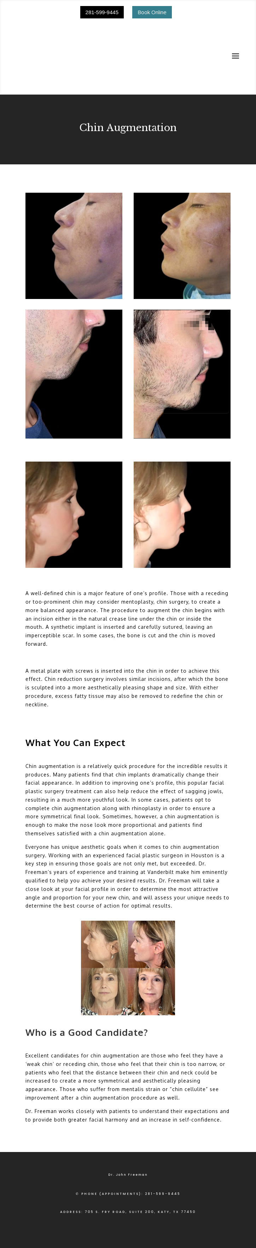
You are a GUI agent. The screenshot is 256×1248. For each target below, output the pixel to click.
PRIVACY (70, 1222)
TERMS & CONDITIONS (106, 1222)
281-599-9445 (102, 12)
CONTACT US (182, 1222)
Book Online (152, 12)
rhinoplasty (146, 754)
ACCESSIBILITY (148, 1222)
